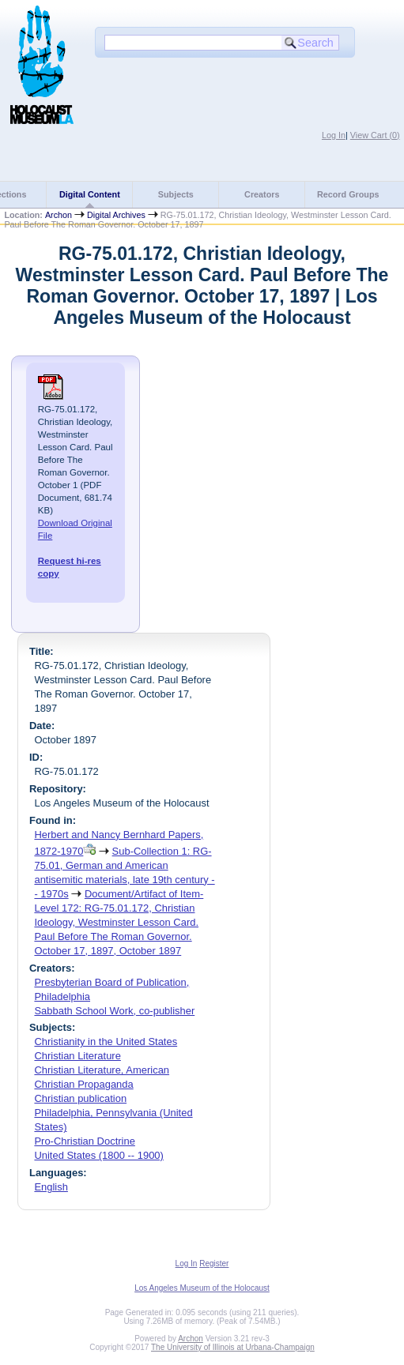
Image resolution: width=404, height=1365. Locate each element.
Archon (58, 215)
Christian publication (80, 1098)
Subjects (176, 194)
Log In (333, 135)
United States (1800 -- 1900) (98, 1155)
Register (213, 1263)
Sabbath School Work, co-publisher (114, 1011)
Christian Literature (77, 1056)
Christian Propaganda (83, 1084)
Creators (261, 194)
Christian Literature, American (101, 1070)
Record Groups (348, 194)
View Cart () (375, 135)
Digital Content (89, 194)
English (50, 1187)
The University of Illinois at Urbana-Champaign (233, 1347)
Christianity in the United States (105, 1041)
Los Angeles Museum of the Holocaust (202, 1288)
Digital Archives (116, 215)
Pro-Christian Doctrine (84, 1141)
